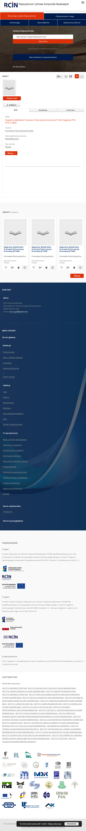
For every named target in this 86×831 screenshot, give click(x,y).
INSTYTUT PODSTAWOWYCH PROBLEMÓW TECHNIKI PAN (61, 720)
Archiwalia (7, 363)
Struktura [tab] (70, 110)
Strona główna (9, 337)
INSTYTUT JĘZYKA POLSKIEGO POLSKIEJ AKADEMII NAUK (36, 713)
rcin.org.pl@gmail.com (18, 311)
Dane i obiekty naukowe (13, 357)
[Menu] (82, 2)
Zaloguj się (7, 511)
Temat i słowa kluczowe (12, 424)
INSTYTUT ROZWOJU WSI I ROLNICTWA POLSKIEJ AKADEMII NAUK (26, 735)
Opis (5, 419)
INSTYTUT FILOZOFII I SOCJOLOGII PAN (37, 707)
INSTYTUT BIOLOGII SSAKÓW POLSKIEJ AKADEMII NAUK (43, 698)
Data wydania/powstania (13, 413)
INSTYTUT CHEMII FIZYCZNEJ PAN (20, 704)
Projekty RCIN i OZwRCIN (13, 450)
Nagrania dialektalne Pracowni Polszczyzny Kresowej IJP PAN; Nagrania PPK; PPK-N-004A (14, 249)
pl (77, 76)
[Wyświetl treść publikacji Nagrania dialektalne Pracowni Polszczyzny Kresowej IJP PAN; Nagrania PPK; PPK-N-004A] (18, 267)
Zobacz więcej (9, 376)
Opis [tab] (15, 110)
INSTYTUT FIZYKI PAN (59, 738)
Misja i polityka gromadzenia (15, 439)
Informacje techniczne (12, 456)
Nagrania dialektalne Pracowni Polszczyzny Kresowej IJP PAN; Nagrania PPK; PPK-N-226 (43, 249)
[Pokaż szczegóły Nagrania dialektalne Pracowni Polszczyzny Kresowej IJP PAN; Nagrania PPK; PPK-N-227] (80, 267)
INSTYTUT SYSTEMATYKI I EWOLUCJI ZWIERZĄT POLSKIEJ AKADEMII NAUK (51, 723)
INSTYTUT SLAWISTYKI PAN (12, 723)
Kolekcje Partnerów (11, 368)
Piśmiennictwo (9, 352)
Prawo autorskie (9, 467)
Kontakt (6, 494)
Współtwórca (8, 402)
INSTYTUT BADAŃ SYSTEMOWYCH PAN (61, 691)
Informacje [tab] (43, 110)
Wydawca (7, 408)
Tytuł (5, 392)
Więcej (77, 276)
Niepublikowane (12, 139)
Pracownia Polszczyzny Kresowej (19, 131)
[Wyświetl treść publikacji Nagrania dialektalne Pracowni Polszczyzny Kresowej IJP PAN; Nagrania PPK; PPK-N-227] (74, 267)
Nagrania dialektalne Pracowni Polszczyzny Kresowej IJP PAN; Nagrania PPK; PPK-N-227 (70, 249)
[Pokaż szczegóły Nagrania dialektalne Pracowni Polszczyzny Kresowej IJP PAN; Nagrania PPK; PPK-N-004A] (24, 267)
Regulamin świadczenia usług (15, 472)
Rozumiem (71, 824)
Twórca (6, 397)
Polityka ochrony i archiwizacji (15, 477)
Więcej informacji (54, 824)
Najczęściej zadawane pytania (15, 461)
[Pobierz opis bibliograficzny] (12, 267)
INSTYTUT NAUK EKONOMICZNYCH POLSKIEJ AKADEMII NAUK (59, 732)
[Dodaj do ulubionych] (5, 267)
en (82, 76)
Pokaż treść (12, 98)
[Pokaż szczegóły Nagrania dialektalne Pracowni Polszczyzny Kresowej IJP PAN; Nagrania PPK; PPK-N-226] (52, 267)
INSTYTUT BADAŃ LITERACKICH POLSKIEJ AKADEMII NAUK (23, 691)
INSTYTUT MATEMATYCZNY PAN (14, 688)
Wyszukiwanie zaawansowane (43, 57)
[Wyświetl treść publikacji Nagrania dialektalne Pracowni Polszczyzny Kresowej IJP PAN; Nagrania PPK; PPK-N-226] (46, 267)
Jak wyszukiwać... (20, 66)
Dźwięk (8, 147)
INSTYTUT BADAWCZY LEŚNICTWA (15, 694)
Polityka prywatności (11, 483)
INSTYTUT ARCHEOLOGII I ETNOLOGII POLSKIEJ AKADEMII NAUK (52, 688)
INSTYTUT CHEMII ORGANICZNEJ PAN (48, 704)
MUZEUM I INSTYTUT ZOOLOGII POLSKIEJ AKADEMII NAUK (24, 726)
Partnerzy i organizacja (12, 445)
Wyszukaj (43, 41)
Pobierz (10, 105)
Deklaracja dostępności (13, 488)
